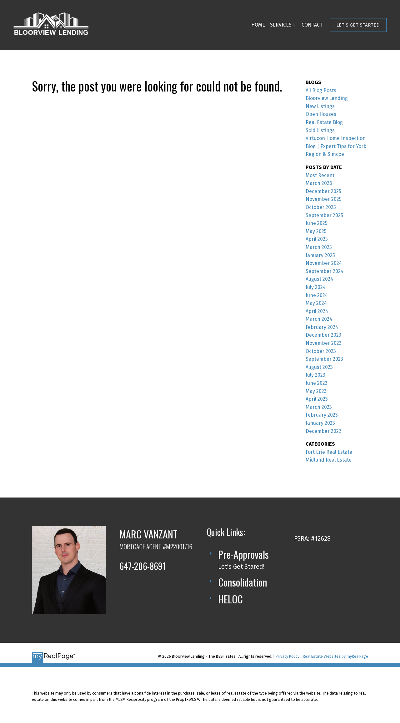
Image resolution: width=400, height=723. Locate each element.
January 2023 (320, 423)
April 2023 (317, 399)
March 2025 (319, 247)
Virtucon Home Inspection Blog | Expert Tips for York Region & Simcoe (336, 146)
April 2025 (317, 239)
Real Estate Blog (324, 122)
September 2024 (324, 271)
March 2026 (319, 183)
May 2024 (316, 303)
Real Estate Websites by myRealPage (335, 656)
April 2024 (317, 311)
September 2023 (324, 359)
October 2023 (321, 351)
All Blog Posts (321, 90)
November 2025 (324, 199)
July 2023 (315, 375)
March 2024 (319, 319)
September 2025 (324, 215)
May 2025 (316, 231)
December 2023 (323, 335)
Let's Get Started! (358, 25)
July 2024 (316, 287)
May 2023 (316, 391)
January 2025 (320, 255)
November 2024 (324, 263)
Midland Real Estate (329, 460)
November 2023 (324, 343)
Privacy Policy (287, 656)
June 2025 (317, 223)
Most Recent (320, 175)
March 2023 (319, 407)
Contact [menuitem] (311, 25)
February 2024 (322, 327)
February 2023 (322, 415)
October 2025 (321, 207)
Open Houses (321, 114)
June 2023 (317, 383)
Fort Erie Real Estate (329, 452)
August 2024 (319, 279)
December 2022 (323, 431)
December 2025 (323, 191)
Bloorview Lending (327, 98)
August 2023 (319, 367)
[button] (358, 25)
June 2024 (317, 295)
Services (280, 25)
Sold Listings (320, 130)
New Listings (320, 106)
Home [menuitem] (258, 25)
